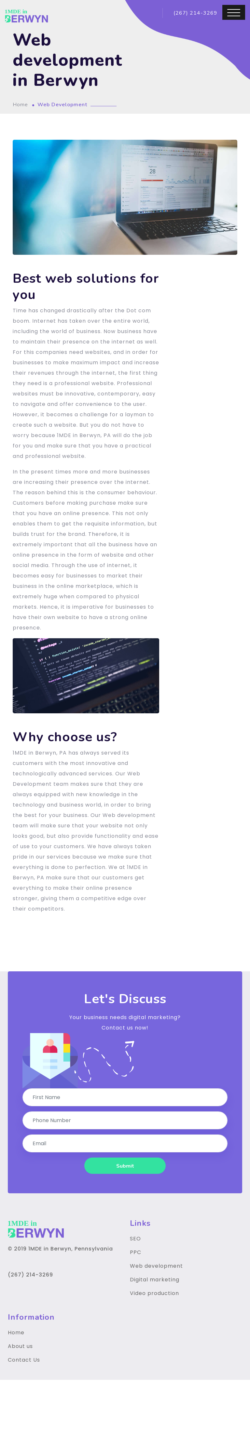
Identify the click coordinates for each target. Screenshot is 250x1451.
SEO (135, 1238)
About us (20, 1346)
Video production (154, 1293)
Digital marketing (154, 1279)
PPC (135, 1252)
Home (20, 104)
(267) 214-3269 (194, 13)
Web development (156, 1266)
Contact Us (24, 1360)
